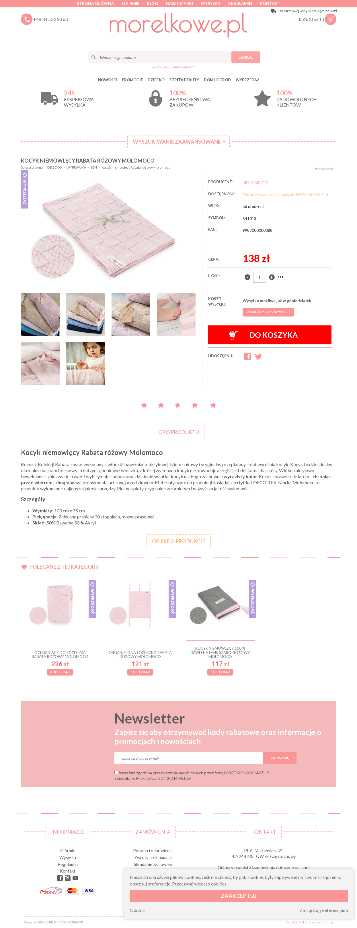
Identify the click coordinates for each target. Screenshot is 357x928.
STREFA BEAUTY (184, 80)
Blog (152, 3)
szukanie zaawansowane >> (174, 66)
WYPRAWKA (76, 167)
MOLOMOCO (255, 182)
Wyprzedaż (247, 80)
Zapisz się (280, 758)
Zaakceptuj (239, 895)
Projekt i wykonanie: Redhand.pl (309, 922)
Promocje (132, 80)
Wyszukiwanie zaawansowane (177, 141)
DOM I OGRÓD (217, 80)
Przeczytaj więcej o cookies (199, 883)
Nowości (107, 80)
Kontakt (270, 3)
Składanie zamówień (153, 864)
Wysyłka (211, 3)
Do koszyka (263, 335)
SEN (94, 167)
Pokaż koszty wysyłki (268, 312)
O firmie (130, 3)
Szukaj (245, 57)
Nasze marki (179, 3)
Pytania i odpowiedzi (153, 850)
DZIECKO (156, 80)
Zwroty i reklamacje (153, 857)
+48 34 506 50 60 (50, 19)
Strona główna (95, 3)
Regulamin (240, 3)
